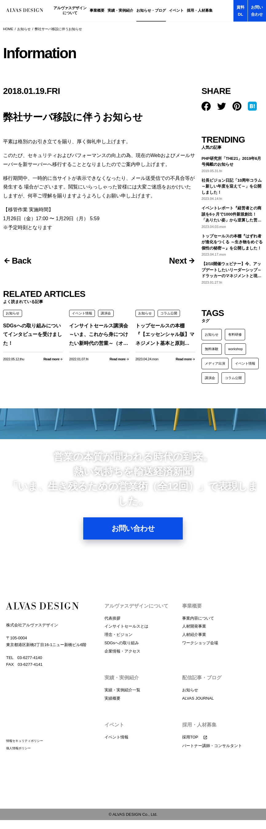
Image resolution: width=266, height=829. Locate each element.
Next (177, 261)
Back (22, 261)
